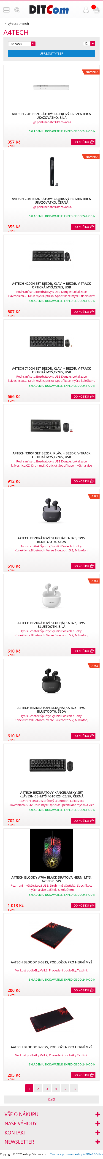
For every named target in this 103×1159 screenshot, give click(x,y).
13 (74, 1089)
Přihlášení (86, 10)
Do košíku (81, 142)
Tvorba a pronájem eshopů (67, 1154)
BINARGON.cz (94, 1154)
